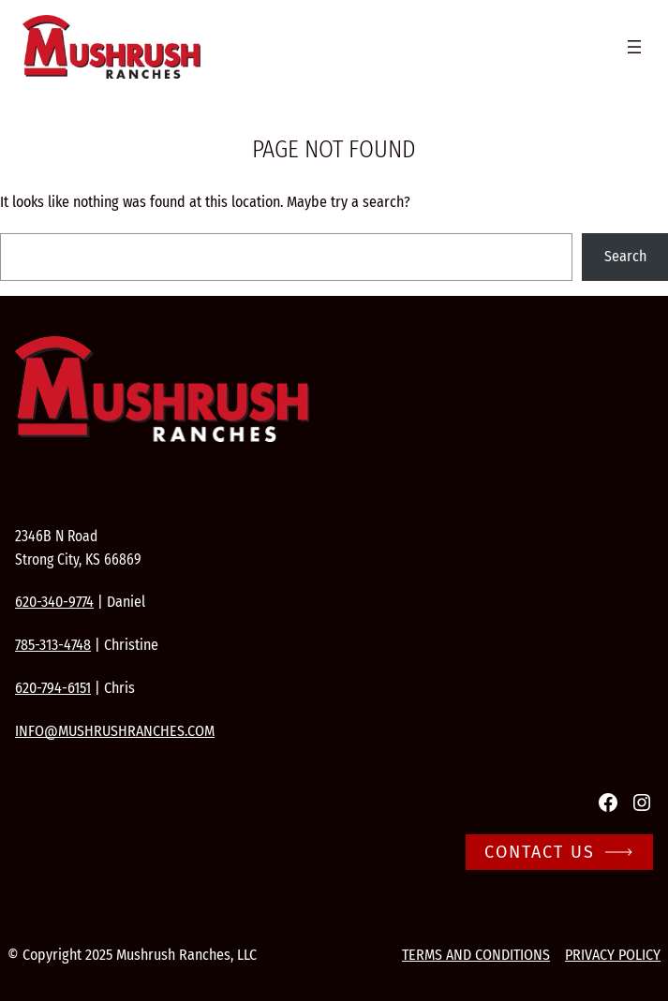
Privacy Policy (613, 955)
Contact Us (539, 852)
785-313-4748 (53, 645)
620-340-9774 (54, 602)
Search (625, 256)
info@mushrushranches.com (115, 731)
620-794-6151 (53, 688)
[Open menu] (634, 47)
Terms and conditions (476, 955)
